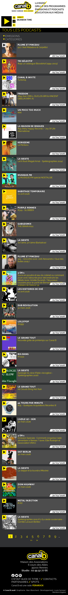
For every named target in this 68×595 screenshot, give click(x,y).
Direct (20, 17)
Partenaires (19, 581)
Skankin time (24, 20)
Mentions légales (59, 592)
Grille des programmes (50, 6)
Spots (35, 581)
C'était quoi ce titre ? (25, 578)
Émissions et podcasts (49, 9)
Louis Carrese (59, 590)
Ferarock (38, 585)
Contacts (50, 578)
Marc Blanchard (32, 590)
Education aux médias (49, 12)
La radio (40, 3)
